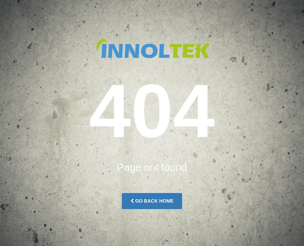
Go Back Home (152, 201)
